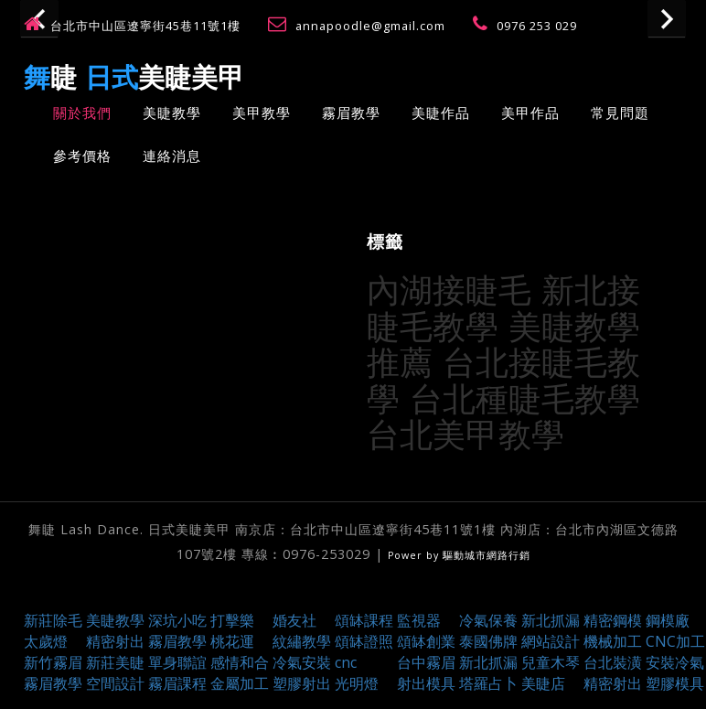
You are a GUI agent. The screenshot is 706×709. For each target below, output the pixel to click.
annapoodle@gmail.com (371, 25)
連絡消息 (172, 155)
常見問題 (620, 112)
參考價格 (82, 155)
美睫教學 (172, 112)
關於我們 (82, 112)
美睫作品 (441, 112)
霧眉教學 (351, 112)
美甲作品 (530, 112)
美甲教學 (261, 112)
